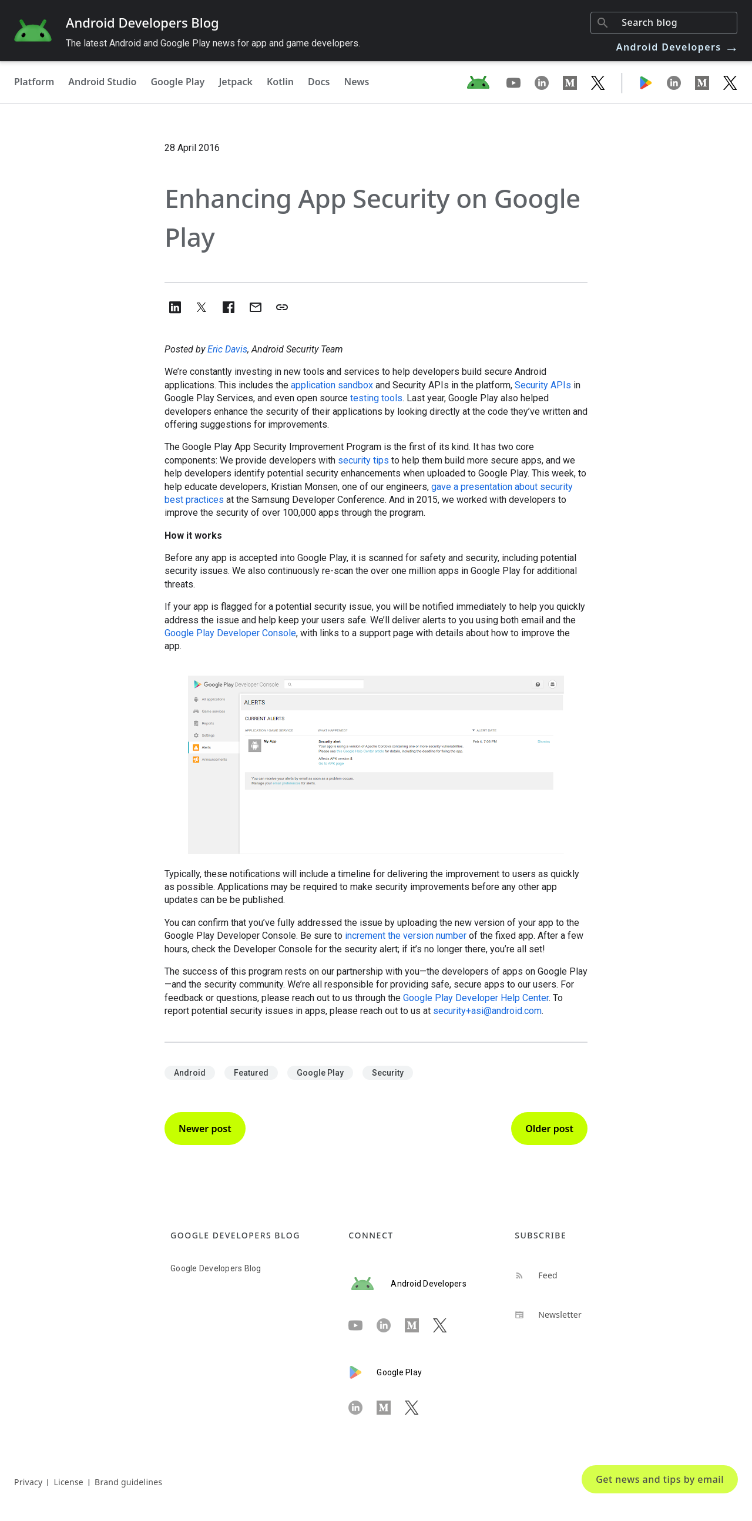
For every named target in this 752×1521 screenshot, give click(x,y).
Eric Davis (227, 349)
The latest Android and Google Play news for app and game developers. (213, 43)
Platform (34, 81)
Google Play (177, 81)
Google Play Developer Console (230, 633)
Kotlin (280, 81)
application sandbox (332, 385)
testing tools (376, 398)
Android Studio (102, 81)
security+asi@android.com (487, 1010)
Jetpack (236, 81)
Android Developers (678, 47)
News (357, 81)
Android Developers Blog (142, 22)
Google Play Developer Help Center (476, 997)
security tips (363, 460)
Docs (319, 81)
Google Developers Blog (215, 1268)
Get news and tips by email (660, 1479)
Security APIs (543, 385)
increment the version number (405, 935)
